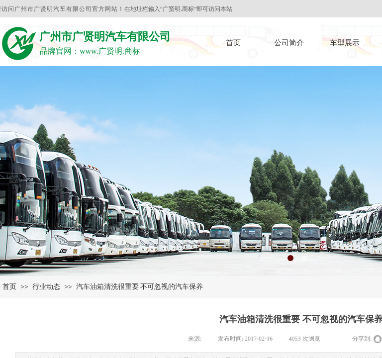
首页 (233, 43)
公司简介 (289, 43)
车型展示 (345, 43)
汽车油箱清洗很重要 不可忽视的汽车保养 (139, 286)
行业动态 (46, 286)
